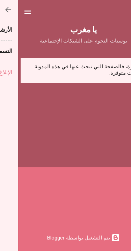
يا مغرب (65, 29)
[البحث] (121, 14)
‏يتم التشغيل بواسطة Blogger (65, 238)
